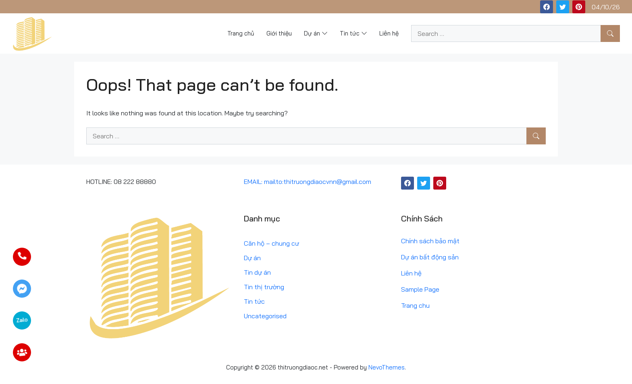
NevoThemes (386, 367)
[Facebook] (546, 6)
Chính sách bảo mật (430, 241)
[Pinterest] (578, 6)
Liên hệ (411, 273)
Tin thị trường (264, 287)
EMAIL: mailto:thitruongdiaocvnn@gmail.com (307, 181)
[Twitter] (562, 6)
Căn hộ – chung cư (271, 243)
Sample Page (420, 289)
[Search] (610, 33)
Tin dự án (257, 272)
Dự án (252, 258)
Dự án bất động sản (430, 257)
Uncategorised (265, 316)
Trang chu (415, 305)
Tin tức (254, 301)
